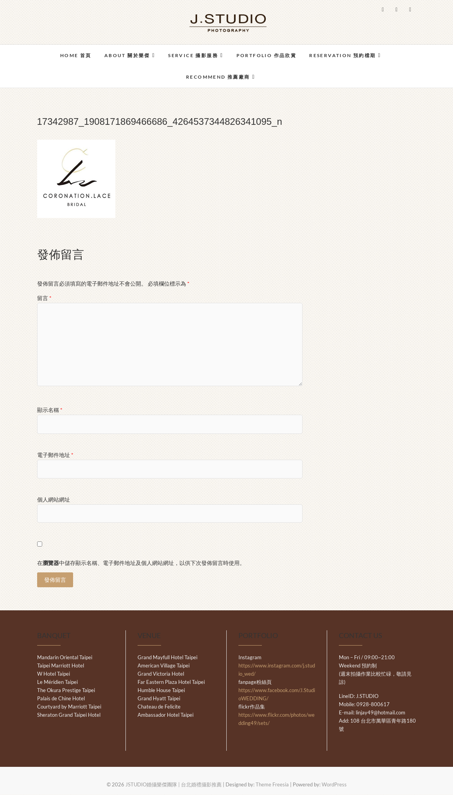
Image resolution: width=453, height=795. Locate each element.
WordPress (334, 785)
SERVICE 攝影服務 (193, 55)
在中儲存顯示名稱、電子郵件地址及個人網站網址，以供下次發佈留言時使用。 (141, 562)
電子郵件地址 (55, 454)
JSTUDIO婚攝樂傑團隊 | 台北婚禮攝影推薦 (173, 785)
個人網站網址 (53, 499)
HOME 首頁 (75, 55)
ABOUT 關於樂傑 (127, 55)
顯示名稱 (50, 409)
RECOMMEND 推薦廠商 (218, 77)
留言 (44, 298)
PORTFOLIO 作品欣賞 (266, 55)
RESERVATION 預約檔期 (342, 55)
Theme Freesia (272, 785)
